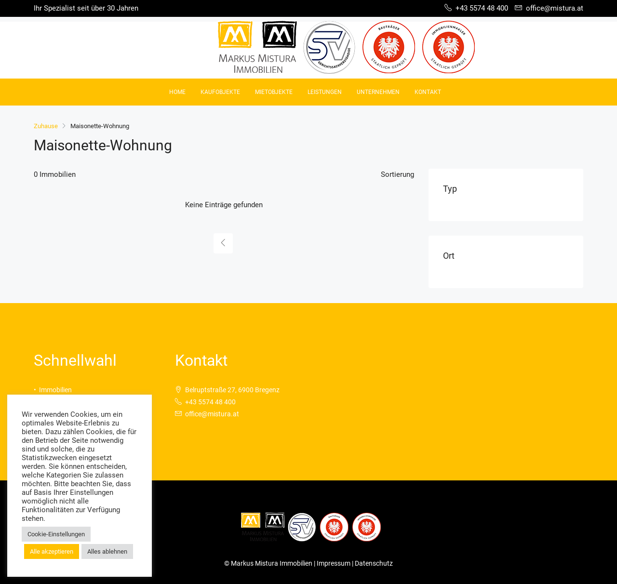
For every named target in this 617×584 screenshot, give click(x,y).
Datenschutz (374, 563)
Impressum (334, 563)
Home (177, 92)
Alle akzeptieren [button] (51, 551)
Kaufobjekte (220, 92)
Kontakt (428, 92)
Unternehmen (378, 92)
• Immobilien (53, 390)
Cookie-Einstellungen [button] (56, 534)
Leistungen (325, 92)
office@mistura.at (212, 414)
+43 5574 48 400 (210, 402)
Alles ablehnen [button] (107, 551)
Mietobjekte (274, 92)
